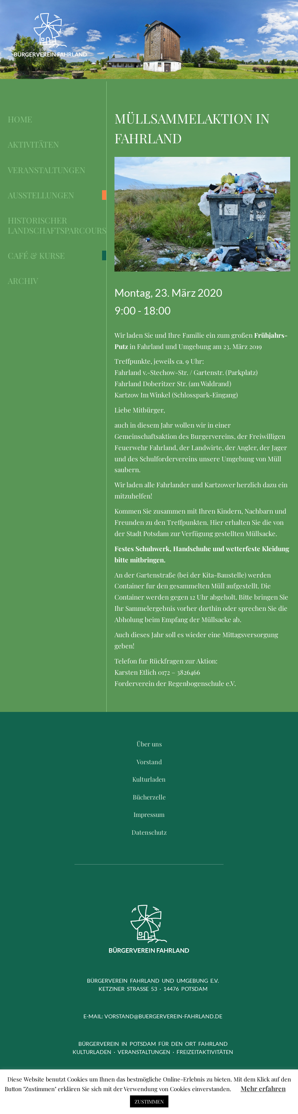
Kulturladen (149, 779)
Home (20, 119)
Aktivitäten (33, 144)
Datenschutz (149, 832)
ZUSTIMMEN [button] (149, 1101)
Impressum (149, 814)
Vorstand (149, 762)
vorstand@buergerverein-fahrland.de (163, 1016)
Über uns (149, 744)
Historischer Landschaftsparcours (57, 225)
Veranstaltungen (46, 170)
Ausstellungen (41, 195)
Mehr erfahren (263, 1088)
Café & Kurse (36, 255)
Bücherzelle (149, 797)
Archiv (23, 280)
